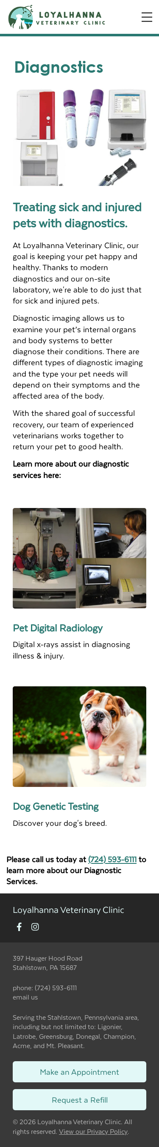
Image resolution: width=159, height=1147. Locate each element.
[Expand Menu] (146, 17)
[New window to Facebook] (19, 927)
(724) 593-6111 (112, 859)
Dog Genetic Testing (55, 806)
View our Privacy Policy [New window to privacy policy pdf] (93, 1131)
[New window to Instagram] (35, 927)
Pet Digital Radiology (58, 627)
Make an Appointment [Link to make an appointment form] (79, 1071)
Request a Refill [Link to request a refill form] (80, 1099)
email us (25, 996)
